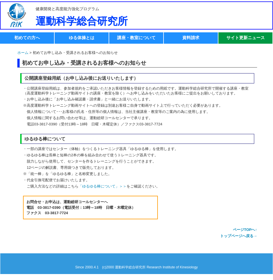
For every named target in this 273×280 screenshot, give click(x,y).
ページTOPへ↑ (245, 230)
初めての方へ (27, 37)
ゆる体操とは (81, 37)
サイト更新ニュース (245, 37)
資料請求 (190, 37)
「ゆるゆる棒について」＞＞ (102, 186)
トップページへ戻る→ (238, 236)
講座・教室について (136, 37)
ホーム (22, 52)
